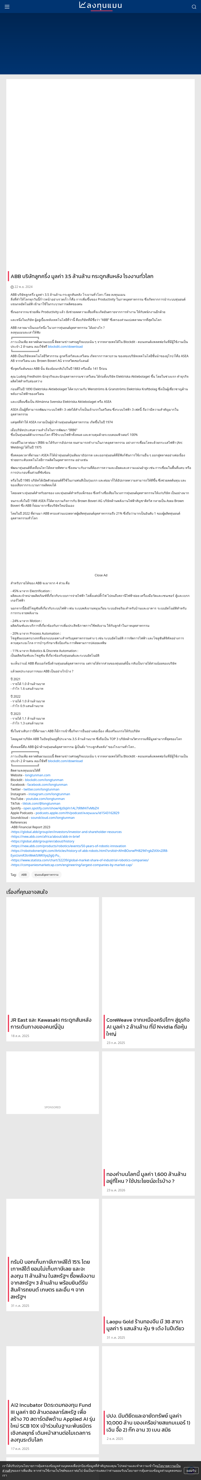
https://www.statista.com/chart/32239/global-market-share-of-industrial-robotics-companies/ (80, 860)
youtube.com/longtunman (45, 799)
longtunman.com (38, 775)
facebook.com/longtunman (47, 784)
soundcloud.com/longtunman (53, 817)
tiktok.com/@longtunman (41, 803)
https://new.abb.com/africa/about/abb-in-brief (46, 836)
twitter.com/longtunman (41, 789)
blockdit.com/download (65, 346)
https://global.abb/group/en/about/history (43, 841)
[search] (194, 6)
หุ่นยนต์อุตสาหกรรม (46, 874)
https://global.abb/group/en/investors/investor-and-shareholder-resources (67, 832)
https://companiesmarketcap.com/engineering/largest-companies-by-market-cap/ (72, 865)
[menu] (7, 6)
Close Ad (101, 575)
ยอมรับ (191, 1470)
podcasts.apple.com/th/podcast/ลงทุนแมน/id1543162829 (77, 813)
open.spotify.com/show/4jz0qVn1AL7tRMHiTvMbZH (61, 808)
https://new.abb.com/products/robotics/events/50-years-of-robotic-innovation (69, 846)
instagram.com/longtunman (49, 794)
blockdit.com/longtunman (44, 780)
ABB (24, 874)
